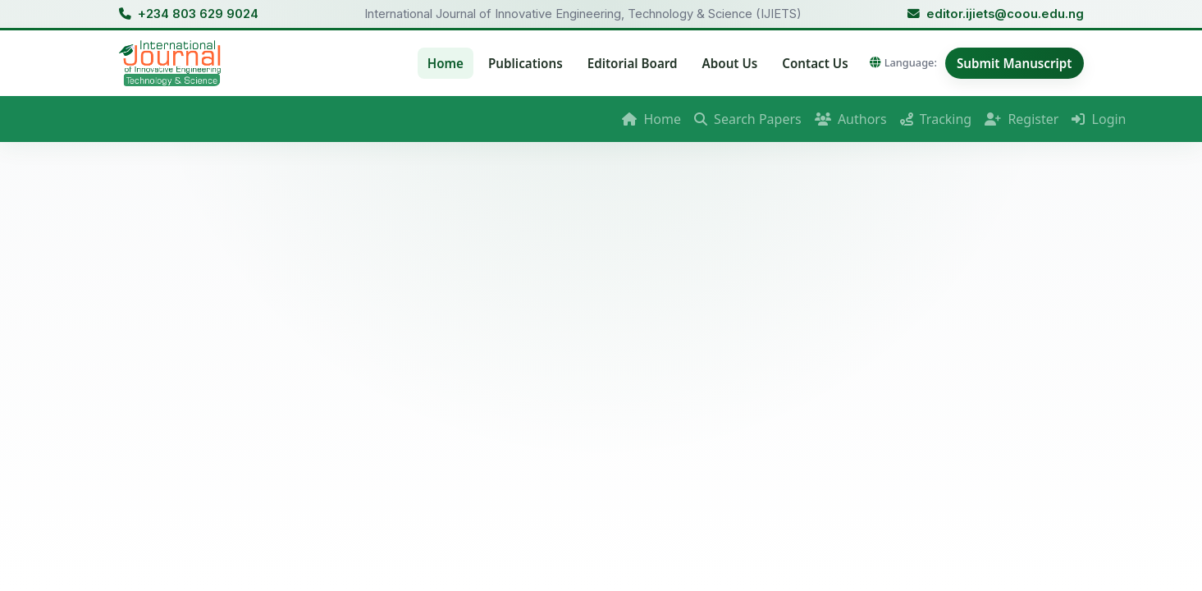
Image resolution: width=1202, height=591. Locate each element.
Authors (851, 119)
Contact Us (815, 63)
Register (1021, 119)
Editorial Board (632, 63)
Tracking (936, 119)
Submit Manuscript (1014, 63)
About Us (730, 63)
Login (1099, 119)
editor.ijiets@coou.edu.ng (1005, 14)
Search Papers (748, 119)
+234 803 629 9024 (198, 14)
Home (445, 63)
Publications (525, 63)
